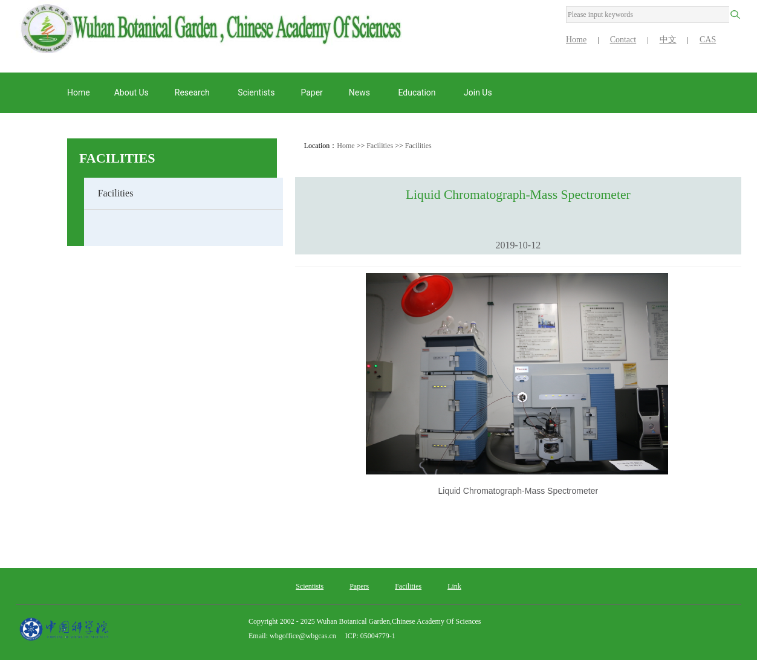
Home (576, 39)
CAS (708, 39)
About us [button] (131, 92)
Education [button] (418, 92)
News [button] (360, 92)
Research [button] (193, 92)
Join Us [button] (479, 92)
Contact (623, 39)
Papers (359, 586)
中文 (668, 39)
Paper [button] (311, 92)
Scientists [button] (256, 92)
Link (454, 586)
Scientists (309, 586)
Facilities (117, 158)
